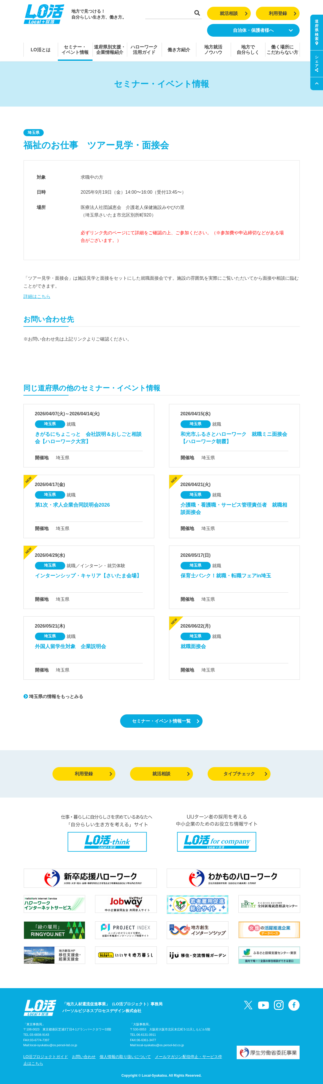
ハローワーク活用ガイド (144, 50)
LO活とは (40, 49)
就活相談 (234, 13)
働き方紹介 (179, 49)
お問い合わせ (84, 1056)
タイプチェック (245, 773)
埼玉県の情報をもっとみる (53, 696)
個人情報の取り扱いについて (125, 1056)
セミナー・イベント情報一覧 (165, 721)
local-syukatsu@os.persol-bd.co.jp (53, 1045)
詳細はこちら (36, 296)
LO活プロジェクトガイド (45, 1056)
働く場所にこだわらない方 (282, 50)
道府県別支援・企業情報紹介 (110, 50)
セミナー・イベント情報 (75, 50)
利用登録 (283, 13)
